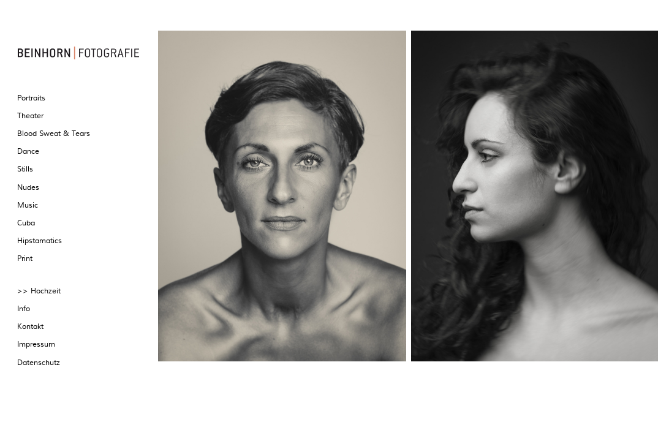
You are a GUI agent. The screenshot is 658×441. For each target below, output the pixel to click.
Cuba (26, 223)
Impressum (36, 344)
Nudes (28, 187)
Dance (28, 151)
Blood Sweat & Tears (53, 133)
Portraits (31, 98)
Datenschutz (38, 363)
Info (23, 309)
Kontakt (30, 326)
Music (27, 205)
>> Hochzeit (39, 291)
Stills (25, 169)
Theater (30, 116)
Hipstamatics (39, 241)
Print (24, 258)
